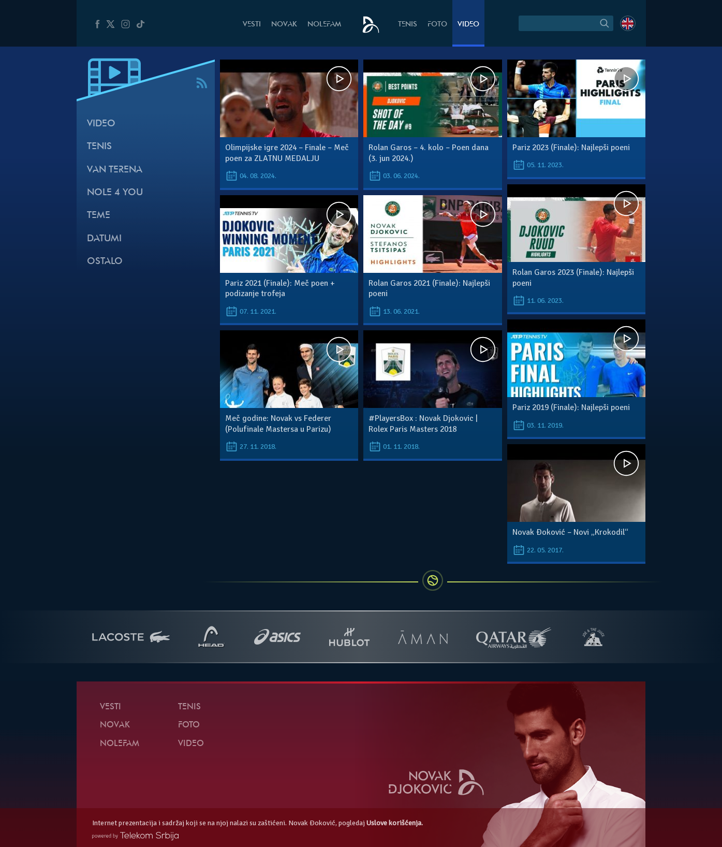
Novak (284, 24)
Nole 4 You (115, 193)
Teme (98, 216)
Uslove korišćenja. (394, 823)
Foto (437, 24)
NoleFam (324, 24)
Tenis (407, 24)
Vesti (252, 24)
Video (468, 24)
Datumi (104, 239)
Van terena (114, 170)
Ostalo (105, 262)
